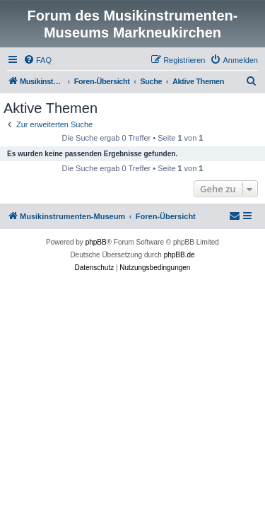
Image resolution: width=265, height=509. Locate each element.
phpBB (96, 242)
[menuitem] (37, 60)
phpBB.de (179, 255)
